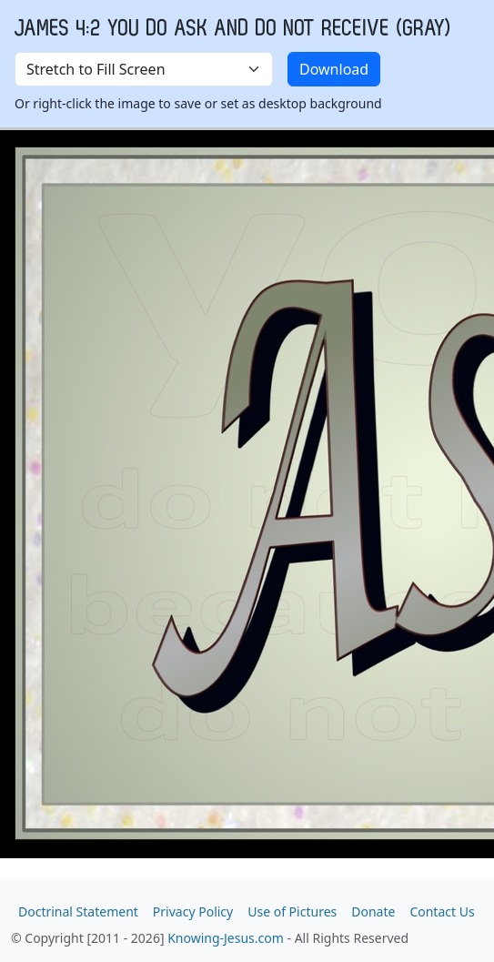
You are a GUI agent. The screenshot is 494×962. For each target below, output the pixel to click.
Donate (373, 911)
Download (333, 69)
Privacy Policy (193, 911)
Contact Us (441, 911)
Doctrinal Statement (78, 911)
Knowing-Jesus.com (225, 938)
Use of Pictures (292, 911)
